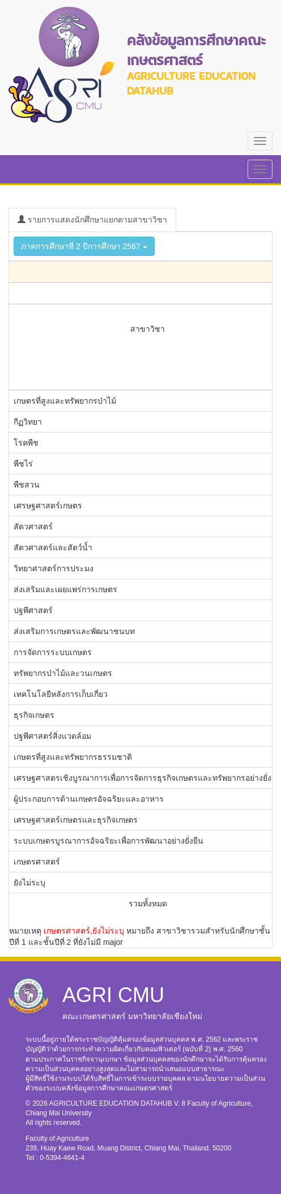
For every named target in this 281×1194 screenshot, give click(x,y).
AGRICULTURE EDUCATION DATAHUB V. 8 (118, 1103)
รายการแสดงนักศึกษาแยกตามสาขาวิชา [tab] (92, 219)
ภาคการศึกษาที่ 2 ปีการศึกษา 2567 (84, 246)
